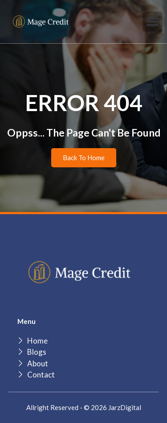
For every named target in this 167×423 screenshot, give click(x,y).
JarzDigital (124, 407)
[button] (153, 22)
